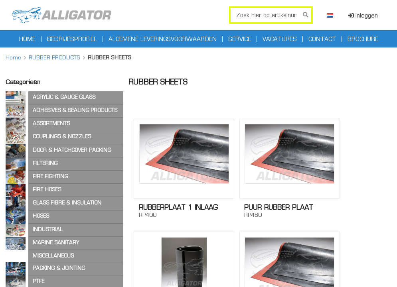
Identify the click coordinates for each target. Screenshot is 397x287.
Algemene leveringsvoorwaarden (163, 39)
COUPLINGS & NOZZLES (62, 137)
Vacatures (280, 39)
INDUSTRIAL (48, 229)
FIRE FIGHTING (50, 176)
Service (239, 39)
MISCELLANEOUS (53, 256)
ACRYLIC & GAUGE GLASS (64, 97)
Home (27, 39)
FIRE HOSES (47, 190)
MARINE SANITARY (56, 243)
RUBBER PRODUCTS (54, 57)
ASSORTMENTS (51, 123)
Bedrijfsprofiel (72, 39)
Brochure (363, 39)
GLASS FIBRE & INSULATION (67, 203)
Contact (322, 39)
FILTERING (45, 163)
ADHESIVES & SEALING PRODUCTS (75, 110)
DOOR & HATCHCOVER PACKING (72, 150)
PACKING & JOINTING (59, 268)
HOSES (41, 216)
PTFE (38, 281)
